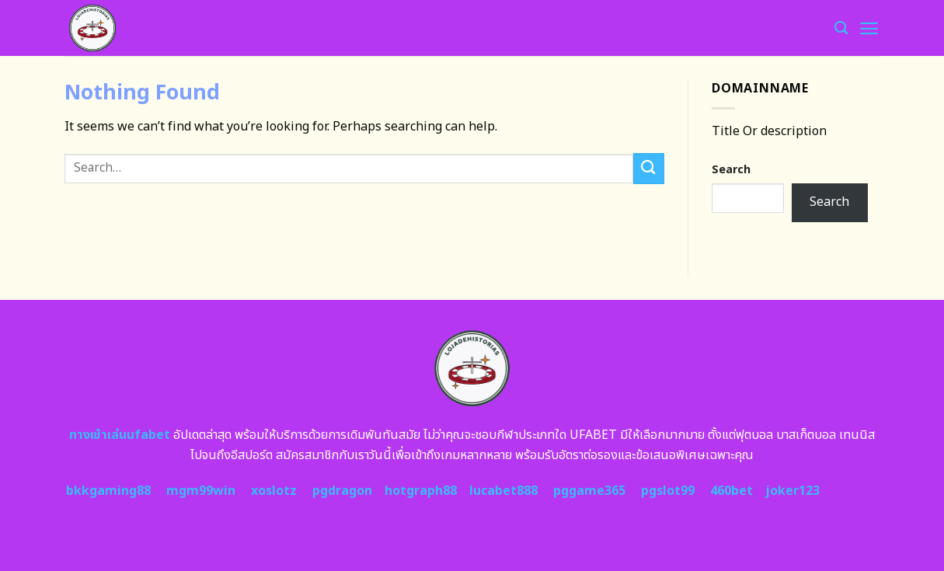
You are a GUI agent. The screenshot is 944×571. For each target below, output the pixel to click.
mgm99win (200, 491)
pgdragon (342, 491)
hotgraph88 (421, 491)
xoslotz (274, 491)
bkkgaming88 (108, 491)
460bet (731, 491)
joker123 (792, 491)
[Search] (841, 28)
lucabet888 (503, 491)
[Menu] (869, 28)
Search (731, 170)
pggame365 (589, 491)
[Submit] (648, 168)
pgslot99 (668, 491)
